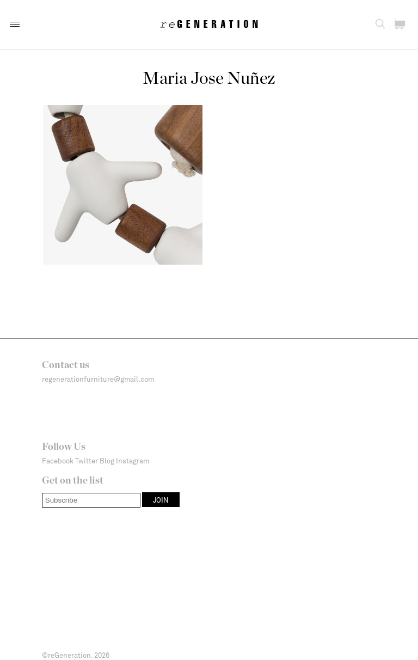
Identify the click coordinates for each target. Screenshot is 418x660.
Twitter (86, 460)
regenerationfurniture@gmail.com (98, 379)
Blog (107, 460)
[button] (14, 24)
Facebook (57, 460)
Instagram (132, 460)
